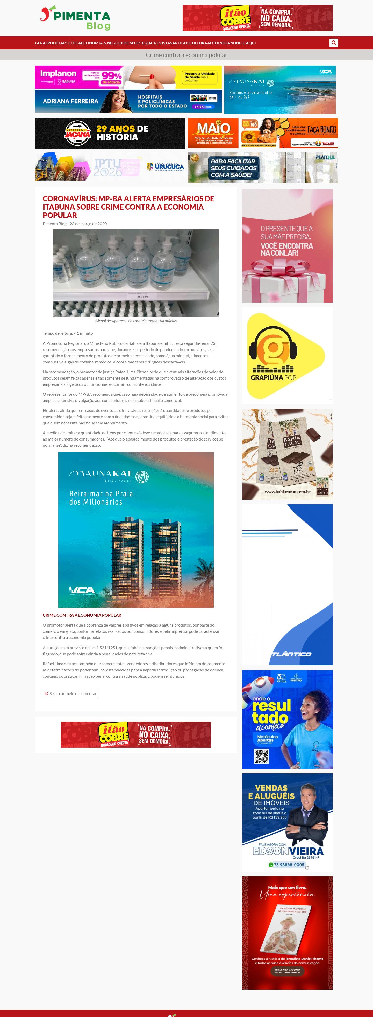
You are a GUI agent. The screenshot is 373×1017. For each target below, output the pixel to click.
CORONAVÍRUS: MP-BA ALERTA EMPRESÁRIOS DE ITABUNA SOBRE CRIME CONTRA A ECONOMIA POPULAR (128, 206)
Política (72, 42)
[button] (333, 43)
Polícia (55, 42)
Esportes (137, 42)
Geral (41, 42)
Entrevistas (159, 42)
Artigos (180, 42)
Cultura (198, 42)
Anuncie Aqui (241, 42)
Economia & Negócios (104, 42)
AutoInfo (217, 42)
